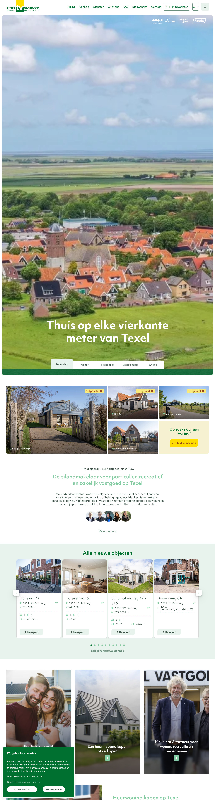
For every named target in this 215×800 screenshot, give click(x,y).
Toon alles (62, 364)
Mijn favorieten (176, 7)
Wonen (84, 364)
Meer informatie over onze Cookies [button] (25, 776)
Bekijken (32, 632)
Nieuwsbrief (139, 7)
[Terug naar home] (23, 7)
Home (71, 7)
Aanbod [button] (84, 7)
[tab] (91, 645)
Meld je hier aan (185, 443)
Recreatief (107, 364)
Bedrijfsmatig (130, 364)
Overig (153, 364)
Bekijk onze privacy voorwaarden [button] (23, 782)
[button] (205, 7)
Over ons (113, 7)
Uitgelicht (94, 391)
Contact (156, 7)
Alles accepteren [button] (54, 789)
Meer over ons (107, 531)
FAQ (125, 7)
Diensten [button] (98, 7)
